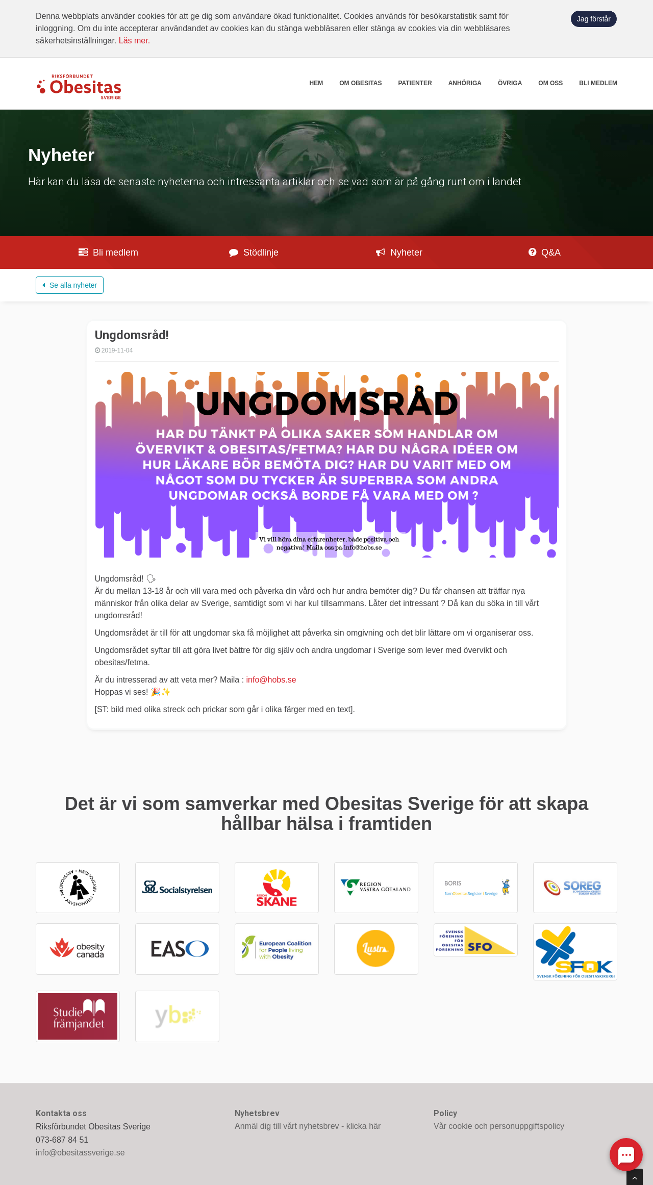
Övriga (510, 83)
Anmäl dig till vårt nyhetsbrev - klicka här (308, 1126)
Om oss (550, 83)
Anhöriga (465, 83)
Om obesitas (360, 83)
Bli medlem (598, 83)
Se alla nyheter (69, 285)
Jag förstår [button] (594, 19)
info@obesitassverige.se (80, 1152)
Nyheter (399, 252)
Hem (316, 83)
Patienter (415, 83)
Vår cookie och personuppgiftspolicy (499, 1126)
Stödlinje (254, 252)
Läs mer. (134, 40)
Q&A (545, 252)
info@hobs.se (271, 679)
